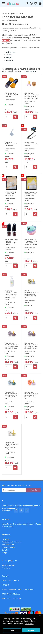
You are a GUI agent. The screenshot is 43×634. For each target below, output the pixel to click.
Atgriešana (6, 568)
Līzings (4, 553)
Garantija (5, 550)
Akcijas (9, 57)
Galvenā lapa (11, 52)
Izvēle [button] (12, 630)
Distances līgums (8, 547)
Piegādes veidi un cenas (11, 542)
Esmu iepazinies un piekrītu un (21, 507)
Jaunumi (9, 55)
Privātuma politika (9, 544)
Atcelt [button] (38, 615)
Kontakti (9, 60)
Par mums (5, 539)
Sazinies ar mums (8, 565)
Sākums (4, 13)
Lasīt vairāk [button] (29, 624)
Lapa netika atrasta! (16, 13)
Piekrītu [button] (31, 630)
